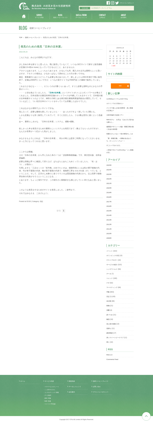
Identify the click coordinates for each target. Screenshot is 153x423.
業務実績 (72, 381)
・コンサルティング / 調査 (51, 392)
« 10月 (113, 66)
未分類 (108, 304)
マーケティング (112, 290)
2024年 (109, 172)
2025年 (109, 168)
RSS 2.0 (109, 357)
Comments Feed (112, 362)
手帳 (108, 294)
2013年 (109, 222)
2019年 (109, 195)
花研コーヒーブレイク (33, 37)
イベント (109, 253)
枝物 (108, 308)
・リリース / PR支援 (50, 404)
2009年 (109, 241)
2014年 (109, 218)
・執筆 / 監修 (47, 401)
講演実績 (109, 335)
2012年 (109, 227)
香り (108, 345)
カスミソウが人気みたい (115, 103)
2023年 (109, 177)
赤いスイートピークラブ (115, 340)
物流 (108, 322)
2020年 (109, 190)
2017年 (109, 204)
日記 (41, 201)
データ (108, 276)
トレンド (109, 281)
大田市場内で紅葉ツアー (115, 115)
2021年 (109, 186)
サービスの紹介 (112, 267)
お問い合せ (97, 387)
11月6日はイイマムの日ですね (117, 99)
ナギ (108, 285)
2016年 (109, 209)
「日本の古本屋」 (55, 93)
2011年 (109, 231)
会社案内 (72, 392)
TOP (21, 37)
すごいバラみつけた (114, 148)
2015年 (109, 213)
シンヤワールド (112, 272)
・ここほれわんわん (49, 389)
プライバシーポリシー (127, 3)
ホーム (22, 381)
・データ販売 (47, 395)
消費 (108, 313)
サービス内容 (50, 381)
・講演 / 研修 (47, 398)
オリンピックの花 (113, 258)
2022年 (109, 181)
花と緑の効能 (111, 326)
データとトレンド (75, 387)
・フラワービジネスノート (51, 387)
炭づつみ (109, 317)
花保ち (108, 331)
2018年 (109, 200)
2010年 (109, 236)
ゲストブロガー (112, 262)
